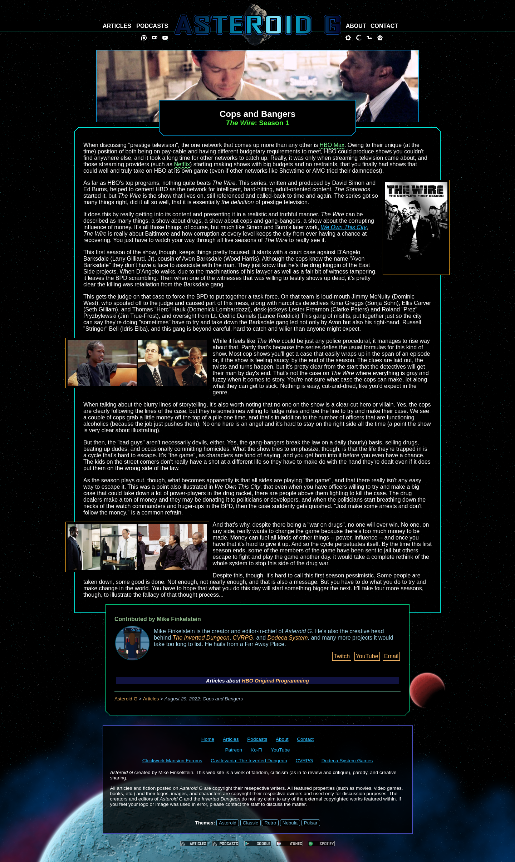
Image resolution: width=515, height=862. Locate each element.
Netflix (182, 164)
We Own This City (344, 227)
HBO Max (332, 145)
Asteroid (227, 823)
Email (391, 656)
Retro (270, 823)
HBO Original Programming (275, 681)
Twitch (342, 656)
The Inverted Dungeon (201, 638)
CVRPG (243, 638)
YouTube (367, 656)
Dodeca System (288, 638)
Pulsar (311, 823)
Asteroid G (125, 698)
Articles (151, 698)
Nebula (290, 823)
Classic (250, 823)
